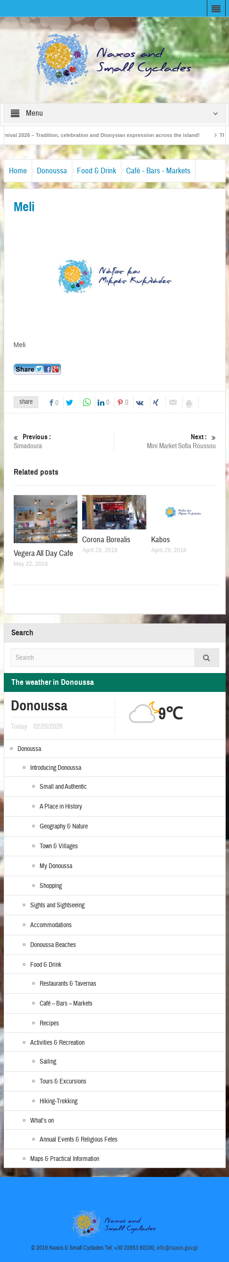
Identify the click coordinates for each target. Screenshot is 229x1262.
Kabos (160, 540)
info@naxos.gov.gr (177, 1248)
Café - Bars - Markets (158, 171)
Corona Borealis (106, 540)
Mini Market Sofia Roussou (167, 441)
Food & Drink (96, 171)
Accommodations (51, 925)
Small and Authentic (63, 787)
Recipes (49, 1023)
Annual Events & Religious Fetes (79, 1139)
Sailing (48, 1061)
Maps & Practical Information (64, 1159)
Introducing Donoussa (55, 768)
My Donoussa (56, 866)
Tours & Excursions (63, 1081)
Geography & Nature (64, 826)
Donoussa (52, 171)
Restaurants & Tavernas (68, 984)
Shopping (51, 886)
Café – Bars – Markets (66, 1003)
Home (18, 171)
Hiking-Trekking (58, 1101)
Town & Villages (59, 846)
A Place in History (61, 806)
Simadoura (63, 441)
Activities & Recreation (57, 1043)
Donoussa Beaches (53, 945)
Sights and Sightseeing (57, 905)
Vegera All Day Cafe (43, 553)
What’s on (42, 1121)
